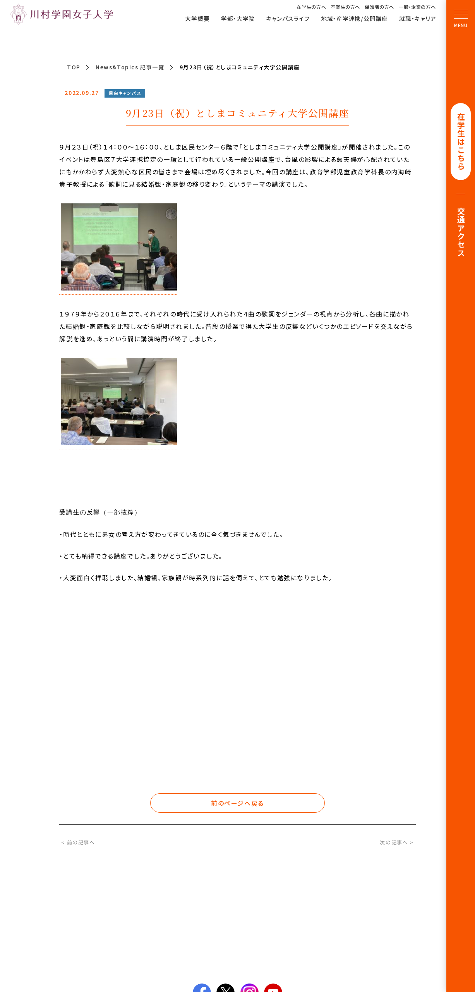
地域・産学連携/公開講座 (354, 18)
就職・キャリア (417, 18)
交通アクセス (460, 233)
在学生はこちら (460, 142)
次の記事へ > (396, 842)
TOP (74, 67)
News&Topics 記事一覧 (130, 67)
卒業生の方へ (345, 6)
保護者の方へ (379, 6)
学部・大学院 (238, 18)
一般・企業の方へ (417, 6)
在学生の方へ (311, 6)
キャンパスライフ (288, 18)
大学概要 (197, 18)
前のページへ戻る (237, 803)
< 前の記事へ (78, 842)
